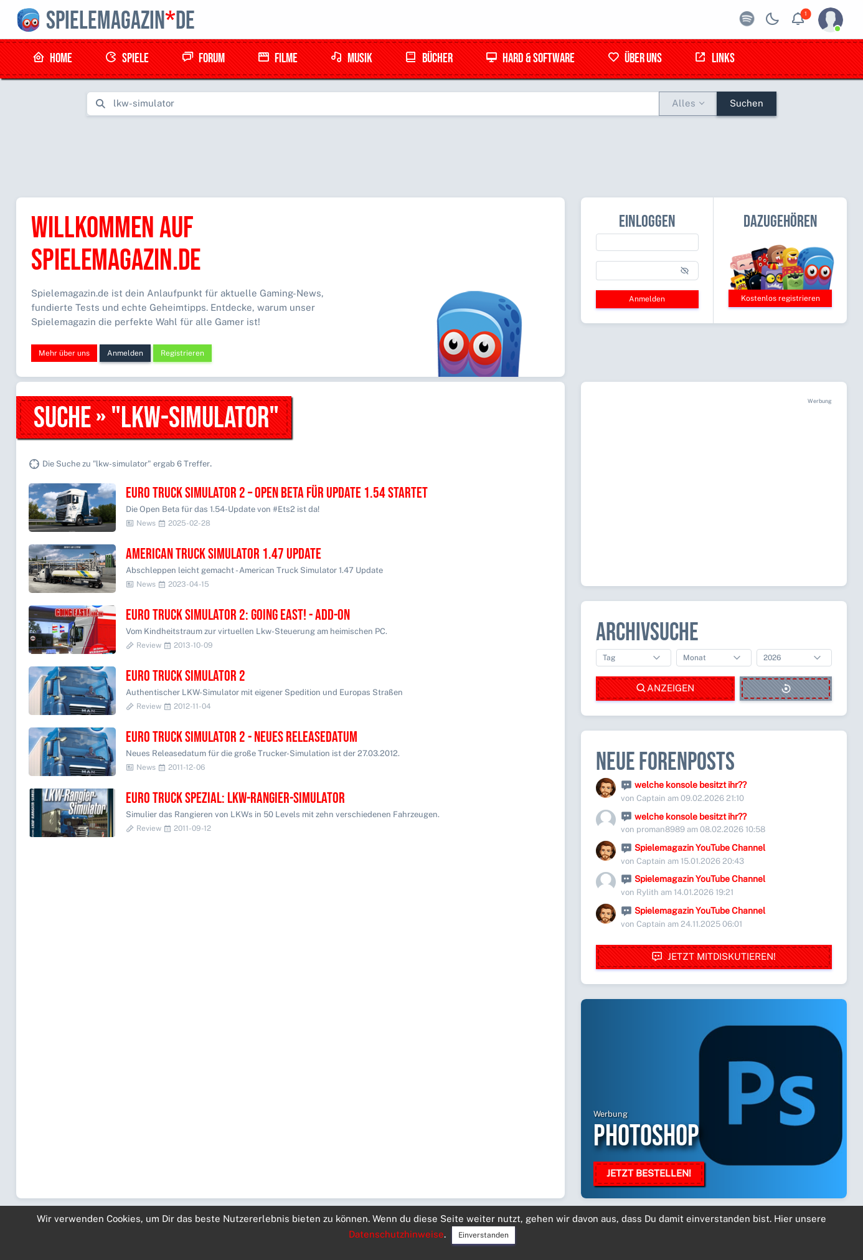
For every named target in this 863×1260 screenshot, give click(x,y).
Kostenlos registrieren (780, 298)
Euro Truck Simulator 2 (185, 676)
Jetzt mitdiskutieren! (713, 957)
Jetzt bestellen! (648, 1173)
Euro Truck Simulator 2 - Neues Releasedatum (241, 737)
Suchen (746, 103)
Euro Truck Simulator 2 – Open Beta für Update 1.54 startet (277, 493)
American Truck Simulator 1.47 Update (223, 554)
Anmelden (125, 353)
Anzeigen (665, 688)
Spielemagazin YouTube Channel (699, 848)
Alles (684, 103)
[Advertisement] (431, 154)
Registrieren (182, 353)
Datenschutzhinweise (396, 1234)
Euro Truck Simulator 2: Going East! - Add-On (238, 615)
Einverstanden (483, 1235)
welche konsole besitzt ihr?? (690, 785)
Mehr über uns (64, 353)
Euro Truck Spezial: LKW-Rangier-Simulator (235, 798)
